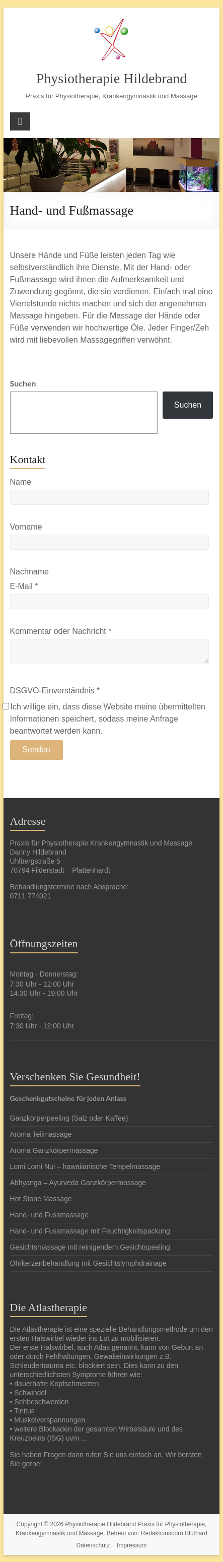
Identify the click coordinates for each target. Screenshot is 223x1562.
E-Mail (24, 585)
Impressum (131, 1544)
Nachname (29, 571)
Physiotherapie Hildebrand (111, 78)
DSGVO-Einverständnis (55, 690)
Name (21, 481)
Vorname (26, 526)
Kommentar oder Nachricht (61, 630)
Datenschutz (93, 1544)
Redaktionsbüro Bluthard (174, 1532)
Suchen (24, 383)
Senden (36, 749)
